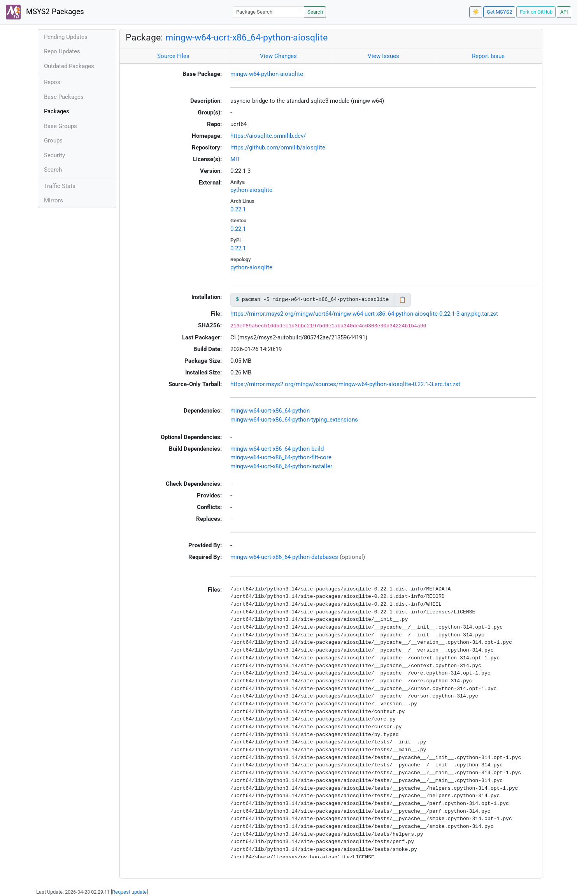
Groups (53, 140)
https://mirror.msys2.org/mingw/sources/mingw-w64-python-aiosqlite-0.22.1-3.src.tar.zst (345, 384)
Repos (52, 82)
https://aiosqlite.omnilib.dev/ (268, 135)
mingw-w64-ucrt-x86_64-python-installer (281, 466)
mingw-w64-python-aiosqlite (266, 73)
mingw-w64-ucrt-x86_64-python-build (277, 448)
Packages (56, 111)
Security (54, 155)
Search (315, 12)
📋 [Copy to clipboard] (402, 299)
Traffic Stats (59, 186)
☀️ (476, 12)
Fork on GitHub (536, 12)
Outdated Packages (69, 66)
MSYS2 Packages (45, 12)
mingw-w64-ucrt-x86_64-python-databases (284, 556)
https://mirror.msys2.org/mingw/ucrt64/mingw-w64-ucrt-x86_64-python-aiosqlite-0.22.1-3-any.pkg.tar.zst (364, 313)
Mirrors (53, 200)
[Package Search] (268, 12)
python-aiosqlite (251, 189)
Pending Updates (66, 36)
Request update (129, 892)
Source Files (173, 56)
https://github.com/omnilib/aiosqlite (277, 147)
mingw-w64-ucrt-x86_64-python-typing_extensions (294, 419)
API (564, 12)
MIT (235, 159)
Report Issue (488, 56)
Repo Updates (62, 51)
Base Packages (64, 96)
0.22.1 (238, 209)
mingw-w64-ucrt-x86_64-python (270, 410)
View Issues (383, 56)
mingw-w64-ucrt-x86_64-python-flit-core (280, 457)
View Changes (278, 56)
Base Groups (60, 126)
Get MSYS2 (499, 12)
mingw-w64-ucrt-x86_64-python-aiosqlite (246, 37)
